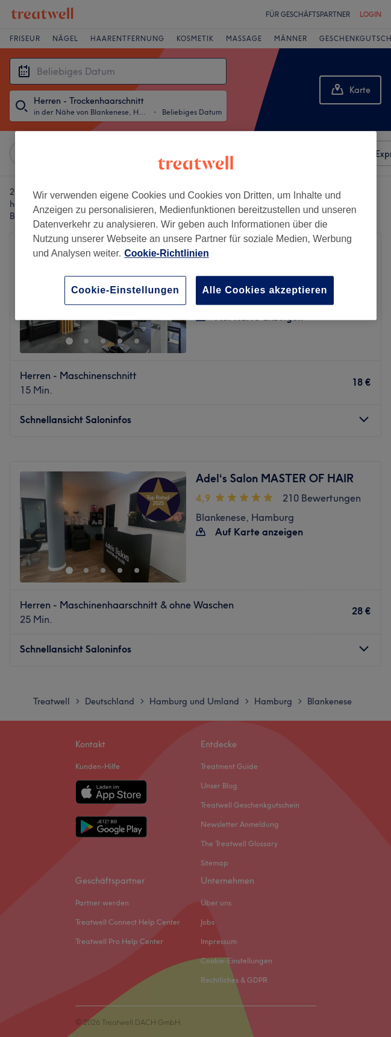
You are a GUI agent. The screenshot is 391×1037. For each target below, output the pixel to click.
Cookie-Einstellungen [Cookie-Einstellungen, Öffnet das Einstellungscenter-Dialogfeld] (125, 290)
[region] (196, 225)
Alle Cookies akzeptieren (265, 290)
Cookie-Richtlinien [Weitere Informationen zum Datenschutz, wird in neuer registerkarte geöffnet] (166, 253)
